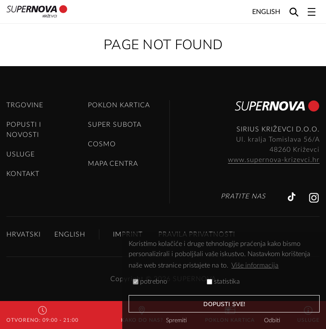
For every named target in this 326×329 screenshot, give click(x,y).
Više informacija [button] (254, 265)
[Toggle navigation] (312, 12)
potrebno (150, 281)
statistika (223, 281)
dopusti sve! (224, 304)
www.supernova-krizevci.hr (274, 159)
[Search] (294, 11)
